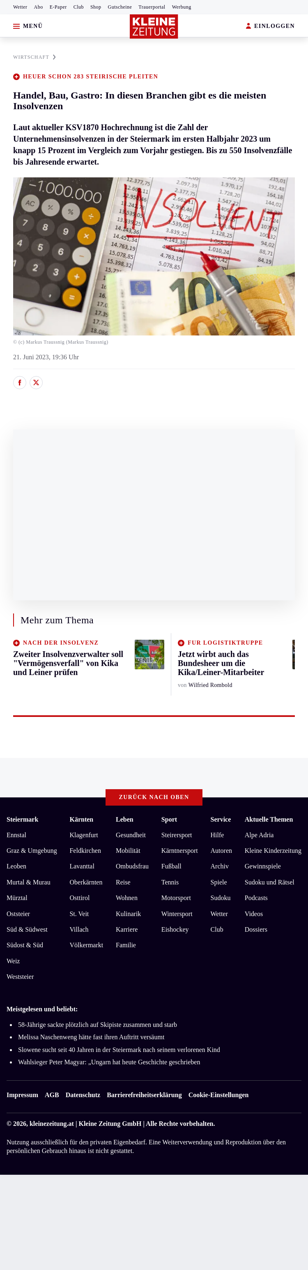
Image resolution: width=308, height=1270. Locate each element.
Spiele (219, 882)
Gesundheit (131, 834)
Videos (254, 913)
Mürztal (17, 897)
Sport (169, 819)
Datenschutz (83, 1094)
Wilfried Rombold (210, 685)
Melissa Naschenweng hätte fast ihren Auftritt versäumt (91, 1036)
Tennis (170, 882)
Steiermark (22, 819)
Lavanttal (81, 866)
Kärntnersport (179, 850)
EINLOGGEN (270, 26)
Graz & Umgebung (32, 850)
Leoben (16, 866)
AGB (52, 1094)
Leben (124, 819)
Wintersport (177, 913)
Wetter (20, 7)
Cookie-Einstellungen (218, 1094)
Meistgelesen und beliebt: (42, 1009)
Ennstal (16, 834)
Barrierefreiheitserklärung (144, 1094)
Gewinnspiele (263, 866)
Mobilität (128, 850)
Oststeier (18, 913)
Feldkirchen (85, 850)
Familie (126, 945)
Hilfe (217, 834)
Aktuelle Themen (269, 819)
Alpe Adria (259, 834)
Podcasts (256, 897)
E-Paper (58, 7)
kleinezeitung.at (52, 1123)
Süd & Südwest (27, 929)
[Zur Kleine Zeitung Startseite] (154, 26)
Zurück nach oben (154, 797)
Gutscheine (120, 7)
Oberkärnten (85, 882)
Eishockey (175, 929)
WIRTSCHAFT (34, 57)
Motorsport (176, 897)
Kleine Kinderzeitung (273, 850)
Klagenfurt (83, 834)
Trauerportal (151, 7)
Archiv (220, 866)
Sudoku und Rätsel (269, 882)
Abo (38, 7)
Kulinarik (128, 913)
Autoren (221, 850)
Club (79, 7)
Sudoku (221, 897)
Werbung (181, 7)
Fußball (171, 866)
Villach (78, 929)
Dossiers (256, 929)
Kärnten (81, 819)
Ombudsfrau (132, 866)
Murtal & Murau (29, 882)
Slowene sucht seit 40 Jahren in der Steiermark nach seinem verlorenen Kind (119, 1049)
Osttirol (79, 897)
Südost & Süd (25, 945)
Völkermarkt (86, 945)
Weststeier (20, 976)
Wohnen (127, 897)
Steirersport (176, 834)
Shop (95, 7)
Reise (123, 882)
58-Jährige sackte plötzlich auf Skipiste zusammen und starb (97, 1024)
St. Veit (79, 913)
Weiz (13, 961)
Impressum (22, 1094)
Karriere (127, 929)
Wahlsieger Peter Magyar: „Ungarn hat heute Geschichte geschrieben (109, 1062)
